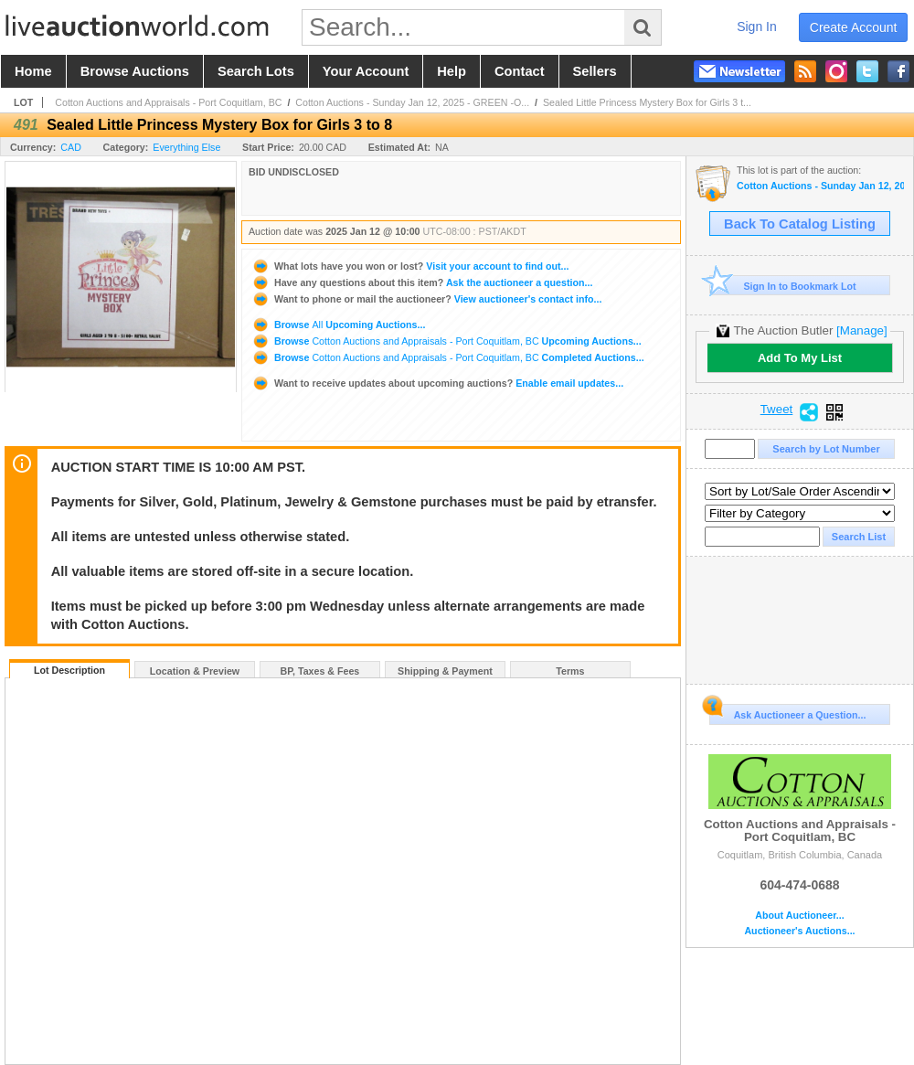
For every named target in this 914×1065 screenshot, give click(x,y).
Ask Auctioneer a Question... (787, 712)
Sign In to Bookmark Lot (782, 285)
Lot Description (69, 670)
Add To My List (800, 358)
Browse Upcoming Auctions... (338, 324)
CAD (70, 147)
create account (854, 27)
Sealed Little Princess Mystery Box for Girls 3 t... (647, 102)
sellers (595, 71)
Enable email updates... (437, 383)
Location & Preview (194, 671)
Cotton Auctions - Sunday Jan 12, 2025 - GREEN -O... (412, 102)
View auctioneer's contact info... (426, 298)
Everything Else (186, 147)
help (451, 71)
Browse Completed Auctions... (447, 357)
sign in (757, 26)
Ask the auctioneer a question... (421, 282)
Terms (570, 671)
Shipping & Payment (445, 671)
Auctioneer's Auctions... (799, 931)
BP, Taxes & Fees (320, 671)
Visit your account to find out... (410, 266)
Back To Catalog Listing (800, 224)
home (33, 71)
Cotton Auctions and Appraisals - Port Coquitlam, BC (168, 102)
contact (519, 71)
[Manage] (861, 330)
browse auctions (134, 71)
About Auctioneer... (799, 916)
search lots (256, 71)
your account (366, 71)
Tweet (776, 409)
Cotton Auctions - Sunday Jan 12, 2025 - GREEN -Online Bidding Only (820, 186)
